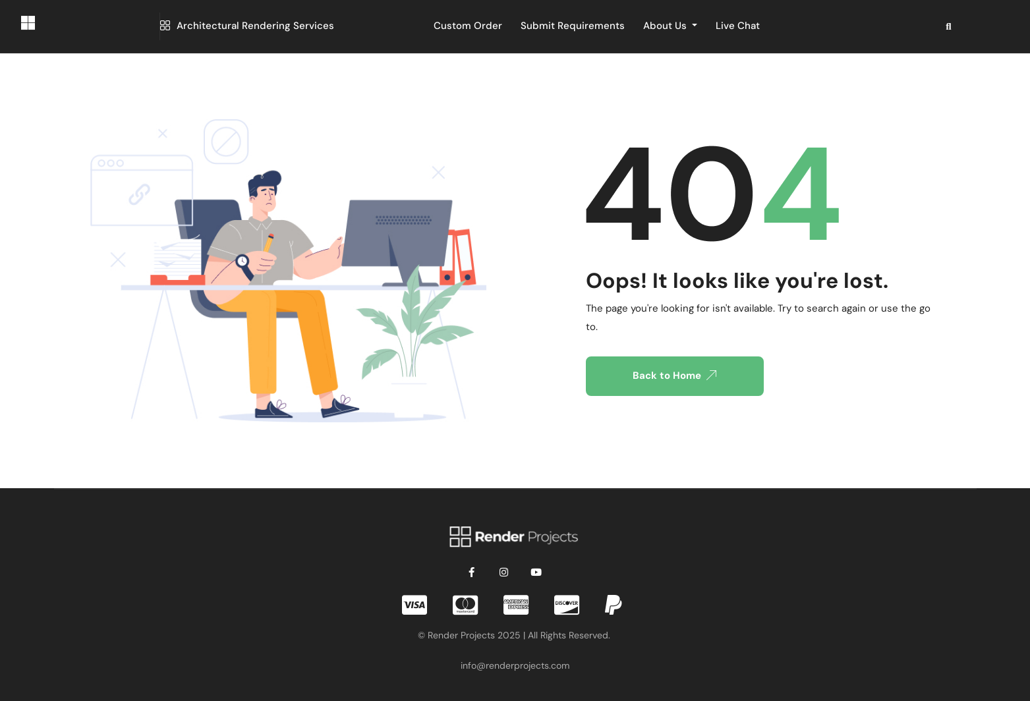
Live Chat (738, 25)
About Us (666, 25)
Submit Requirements (573, 25)
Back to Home (674, 375)
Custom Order (468, 25)
